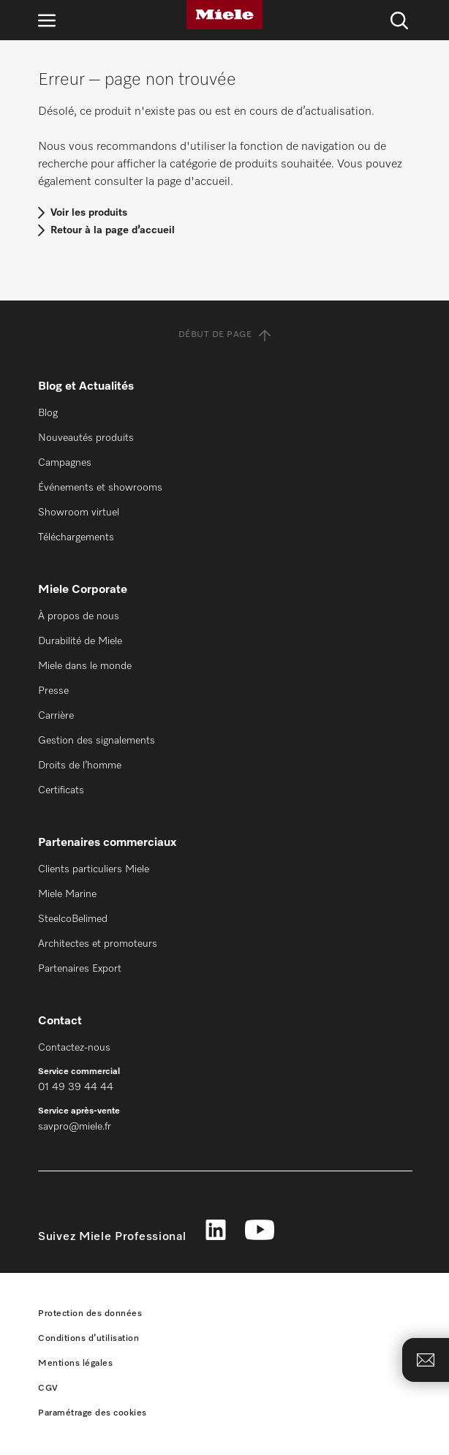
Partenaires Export (79, 969)
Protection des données (90, 1314)
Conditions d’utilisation (88, 1338)
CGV (48, 1388)
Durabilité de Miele (80, 641)
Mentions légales (75, 1363)
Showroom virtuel (78, 512)
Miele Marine (67, 894)
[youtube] (259, 1232)
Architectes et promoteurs (97, 944)
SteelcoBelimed (72, 919)
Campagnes (64, 463)
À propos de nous (78, 616)
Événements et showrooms (100, 488)
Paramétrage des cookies (92, 1413)
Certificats (61, 790)
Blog (48, 413)
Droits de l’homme (79, 765)
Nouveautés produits (86, 438)
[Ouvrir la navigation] (47, 20)
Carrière (56, 716)
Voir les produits (88, 213)
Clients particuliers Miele (93, 869)
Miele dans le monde (85, 666)
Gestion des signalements (96, 741)
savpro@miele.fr (74, 1127)
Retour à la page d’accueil (112, 230)
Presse (53, 691)
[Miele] (224, 14)
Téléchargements (76, 537)
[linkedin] (215, 1232)
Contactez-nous (74, 1048)
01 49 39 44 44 (75, 1087)
